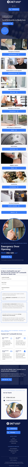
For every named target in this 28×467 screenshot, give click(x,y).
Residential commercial (13, 450)
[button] (14, 9)
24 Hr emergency (13, 448)
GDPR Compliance (13, 460)
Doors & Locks (13, 451)
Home (13, 438)
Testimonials (13, 443)
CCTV (13, 453)
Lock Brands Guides (14, 441)
